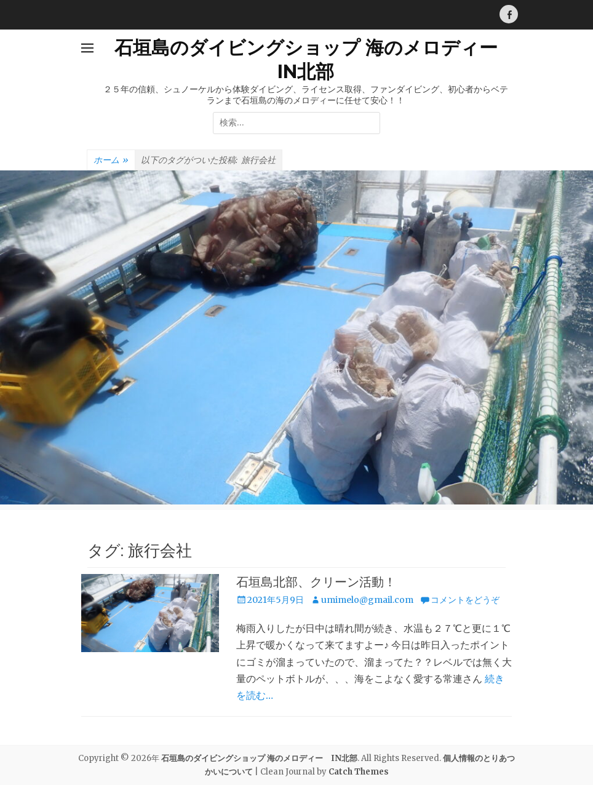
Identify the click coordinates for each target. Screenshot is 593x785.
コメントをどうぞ (465, 599)
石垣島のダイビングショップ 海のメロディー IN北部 (259, 758)
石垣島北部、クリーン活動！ (316, 582)
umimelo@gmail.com (367, 599)
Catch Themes (358, 772)
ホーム (111, 160)
